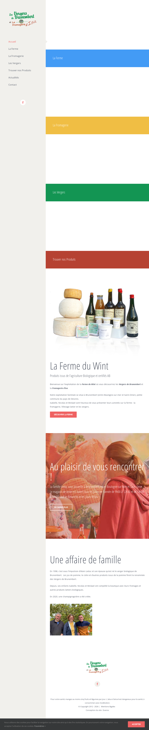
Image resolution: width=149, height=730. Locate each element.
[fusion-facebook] (97, 684)
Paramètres (40, 726)
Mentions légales (108, 706)
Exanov (106, 710)
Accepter (136, 724)
